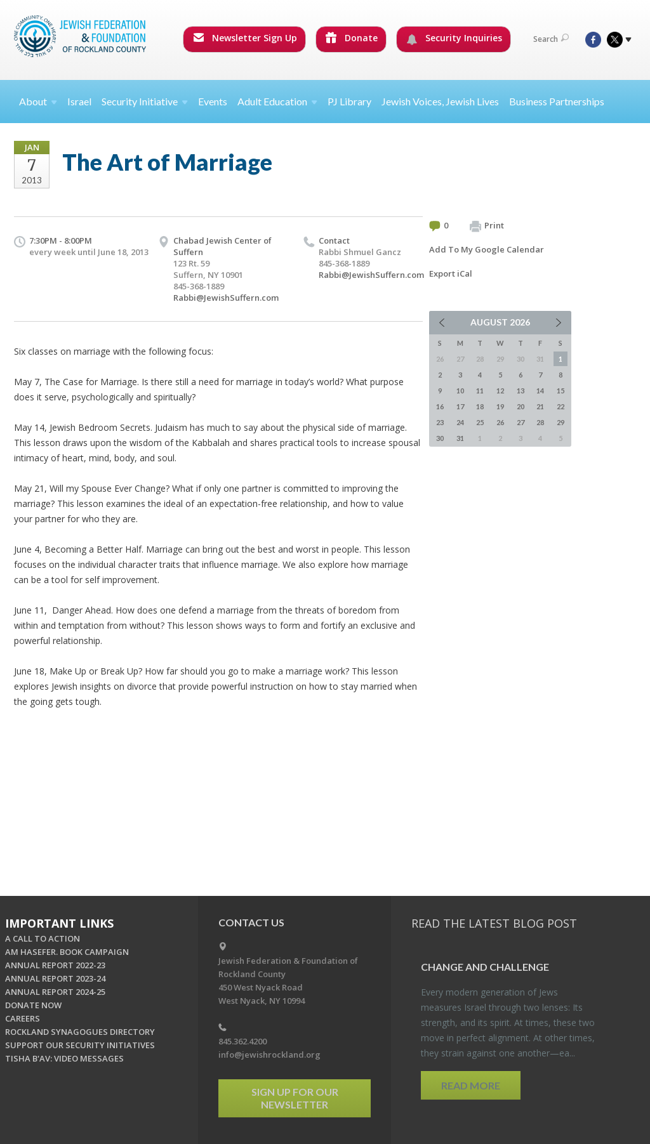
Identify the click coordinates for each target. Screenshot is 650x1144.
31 (460, 438)
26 (500, 422)
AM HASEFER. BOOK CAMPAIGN (67, 951)
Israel (79, 101)
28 (540, 422)
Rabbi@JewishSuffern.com (226, 297)
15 (560, 390)
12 (500, 390)
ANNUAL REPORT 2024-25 (55, 991)
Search (551, 39)
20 (520, 406)
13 (520, 390)
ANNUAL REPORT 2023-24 (55, 978)
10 (460, 390)
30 (440, 438)
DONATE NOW (33, 1005)
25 (480, 422)
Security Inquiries (454, 38)
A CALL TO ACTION (42, 938)
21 (540, 406)
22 (560, 406)
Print (487, 226)
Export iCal (450, 273)
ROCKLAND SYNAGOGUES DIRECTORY (80, 1031)
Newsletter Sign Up (245, 38)
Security (145, 101)
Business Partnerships (556, 101)
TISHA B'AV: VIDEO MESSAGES (64, 1058)
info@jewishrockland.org (269, 1054)
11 (480, 390)
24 (460, 422)
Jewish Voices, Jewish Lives (440, 101)
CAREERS (22, 1018)
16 (440, 406)
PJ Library (349, 101)
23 (440, 422)
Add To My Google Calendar (486, 249)
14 (540, 390)
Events (212, 101)
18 (480, 406)
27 (520, 422)
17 (460, 406)
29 (560, 422)
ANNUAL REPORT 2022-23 (55, 965)
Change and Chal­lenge (485, 967)
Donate (352, 38)
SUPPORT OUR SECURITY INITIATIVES (80, 1045)
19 (500, 406)
